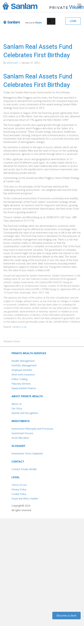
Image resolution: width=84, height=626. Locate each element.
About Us (17, 403)
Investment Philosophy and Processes (32, 428)
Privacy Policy (19, 489)
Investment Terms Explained (27, 453)
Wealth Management (23, 360)
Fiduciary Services (21, 383)
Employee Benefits (22, 370)
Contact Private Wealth (24, 469)
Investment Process (22, 433)
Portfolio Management (24, 365)
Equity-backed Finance (24, 388)
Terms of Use (19, 484)
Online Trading (19, 379)
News (17, 341)
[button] (73, 21)
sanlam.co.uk (19, 326)
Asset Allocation (20, 437)
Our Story (17, 408)
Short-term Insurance (23, 374)
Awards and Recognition (25, 413)
